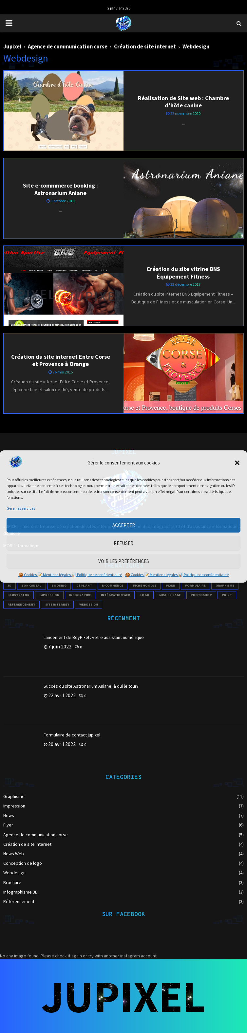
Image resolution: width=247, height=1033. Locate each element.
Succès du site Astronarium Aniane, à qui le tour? (91, 686)
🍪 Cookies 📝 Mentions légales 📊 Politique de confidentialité (70, 574)
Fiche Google (144, 585)
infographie (80, 595)
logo (144, 595)
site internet (57, 604)
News (8, 815)
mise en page (170, 595)
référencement (21, 604)
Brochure (12, 882)
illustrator (18, 595)
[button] (237, 463)
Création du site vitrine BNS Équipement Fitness (183, 272)
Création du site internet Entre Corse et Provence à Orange (60, 360)
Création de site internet (27, 844)
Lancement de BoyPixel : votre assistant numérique (94, 637)
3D (9, 585)
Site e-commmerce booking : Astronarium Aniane (60, 189)
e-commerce (112, 585)
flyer (170, 585)
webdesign (88, 604)
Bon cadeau (31, 585)
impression (49, 595)
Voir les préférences (123, 561)
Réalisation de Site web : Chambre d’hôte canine (183, 101)
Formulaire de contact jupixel (72, 735)
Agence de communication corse (35, 835)
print (227, 595)
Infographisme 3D (20, 892)
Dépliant (84, 585)
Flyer (8, 825)
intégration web (115, 595)
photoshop (201, 595)
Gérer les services (21, 508)
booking (58, 585)
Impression (14, 806)
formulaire (195, 585)
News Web (13, 854)
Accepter (123, 525)
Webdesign (14, 873)
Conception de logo (22, 863)
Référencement (18, 901)
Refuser (123, 543)
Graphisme (225, 585)
